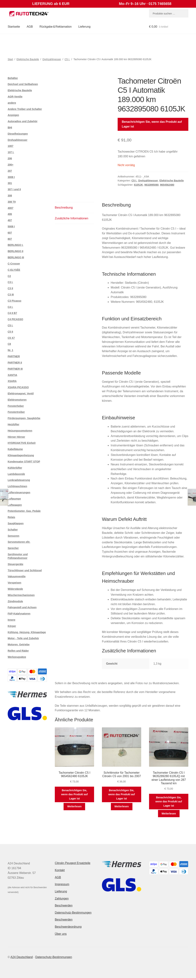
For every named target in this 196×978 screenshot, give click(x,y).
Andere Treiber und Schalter (25, 109)
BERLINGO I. (15, 244)
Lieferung (84, 26)
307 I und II (14, 189)
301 (10, 183)
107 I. (11, 152)
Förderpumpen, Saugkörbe (24, 418)
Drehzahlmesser (51, 59)
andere (12, 102)
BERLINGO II (15, 251)
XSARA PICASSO (18, 387)
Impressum (62, 884)
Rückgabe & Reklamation (55, 26)
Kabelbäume (15, 449)
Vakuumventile (17, 576)
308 (10, 195)
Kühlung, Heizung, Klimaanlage (27, 632)
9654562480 (167, 184)
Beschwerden (64, 905)
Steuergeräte (15, 564)
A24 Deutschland (21, 957)
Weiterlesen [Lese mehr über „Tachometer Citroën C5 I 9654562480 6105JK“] (74, 806)
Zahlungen (62, 898)
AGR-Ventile (15, 96)
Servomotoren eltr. (19, 541)
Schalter (13, 529)
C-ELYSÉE (14, 269)
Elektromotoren (17, 399)
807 (10, 238)
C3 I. (10, 282)
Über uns (61, 933)
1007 (10, 146)
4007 (10, 208)
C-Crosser (14, 263)
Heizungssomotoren (20, 430)
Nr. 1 (10, 350)
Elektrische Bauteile (27, 59)
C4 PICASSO (15, 319)
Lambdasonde (16, 474)
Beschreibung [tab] (64, 207)
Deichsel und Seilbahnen (23, 84)
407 (10, 220)
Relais (11, 517)
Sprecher (13, 548)
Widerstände (15, 588)
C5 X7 (11, 337)
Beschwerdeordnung (68, 926)
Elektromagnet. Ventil (21, 393)
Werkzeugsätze (17, 656)
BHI (10, 127)
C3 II (10, 288)
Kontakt (60, 870)
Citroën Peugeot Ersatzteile (72, 863)
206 (10, 158)
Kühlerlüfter (15, 467)
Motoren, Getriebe (19, 644)
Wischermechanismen (21, 595)
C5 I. (67, 59)
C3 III (11, 294)
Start (10, 59)
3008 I (11, 177)
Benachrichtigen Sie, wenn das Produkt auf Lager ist (152, 124)
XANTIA (12, 375)
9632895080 (151, 184)
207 (10, 170)
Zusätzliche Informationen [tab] (71, 218)
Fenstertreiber (16, 412)
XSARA (12, 381)
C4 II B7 (12, 313)
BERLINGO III (16, 257)
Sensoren (13, 535)
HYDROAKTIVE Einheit (21, 442)
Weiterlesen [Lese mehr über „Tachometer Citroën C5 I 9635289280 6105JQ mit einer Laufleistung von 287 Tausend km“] (168, 813)
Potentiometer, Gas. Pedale (24, 510)
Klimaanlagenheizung (21, 455)
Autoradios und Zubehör (22, 121)
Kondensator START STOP (24, 461)
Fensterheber (16, 405)
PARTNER (14, 356)
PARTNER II (15, 362)
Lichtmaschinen (17, 486)
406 (10, 214)
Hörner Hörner (16, 436)
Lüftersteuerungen (19, 492)
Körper (12, 626)
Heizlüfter (13, 424)
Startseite (14, 26)
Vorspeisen (14, 582)
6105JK (138, 184)
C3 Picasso (14, 300)
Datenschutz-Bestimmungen (73, 912)
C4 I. (10, 307)
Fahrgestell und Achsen (22, 607)
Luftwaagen (15, 504)
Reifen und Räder (18, 650)
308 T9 (12, 201)
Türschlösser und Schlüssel (25, 570)
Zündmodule (15, 601)
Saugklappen (16, 523)
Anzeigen (13, 115)
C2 (9, 276)
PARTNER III (15, 368)
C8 (9, 343)
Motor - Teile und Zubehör (23, 638)
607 (10, 232)
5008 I (11, 226)
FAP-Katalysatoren (19, 613)
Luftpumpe (14, 498)
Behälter (13, 78)
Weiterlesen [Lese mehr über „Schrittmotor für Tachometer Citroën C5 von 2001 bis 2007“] (121, 806)
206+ (11, 164)
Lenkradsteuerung (19, 480)
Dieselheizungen (18, 133)
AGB (30, 26)
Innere (11, 619)
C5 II (10, 331)
